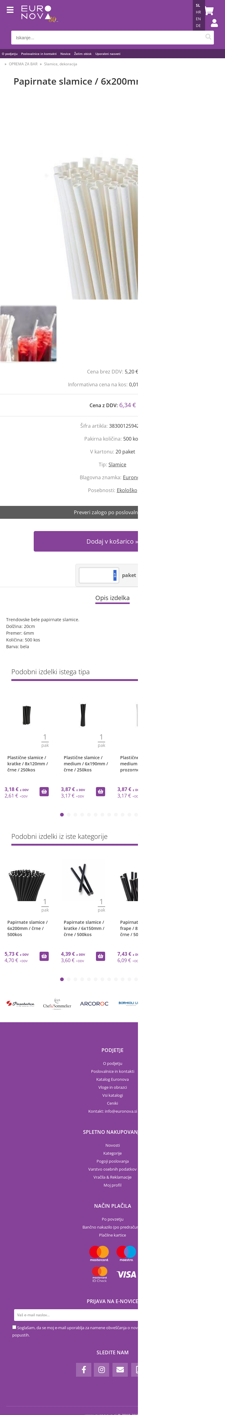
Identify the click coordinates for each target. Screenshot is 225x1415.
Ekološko (127, 490)
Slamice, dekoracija (60, 64)
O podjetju (9, 54)
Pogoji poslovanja (113, 1161)
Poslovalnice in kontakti (39, 54)
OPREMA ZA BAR (23, 64)
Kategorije (112, 1153)
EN (198, 18)
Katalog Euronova (112, 1079)
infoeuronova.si (121, 1111)
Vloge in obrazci (112, 1087)
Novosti (112, 1145)
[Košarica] (207, 10)
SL (198, 5)
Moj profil (112, 1185)
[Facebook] (83, 1370)
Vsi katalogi (112, 1095)
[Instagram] (101, 1370)
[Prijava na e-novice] (207, 1315)
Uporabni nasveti (107, 54)
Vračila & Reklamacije (112, 1177)
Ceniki (112, 1103)
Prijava (211, 29)
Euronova (134, 477)
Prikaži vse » (202, 673)
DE (198, 25)
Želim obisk (83, 54)
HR (198, 12)
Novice (65, 54)
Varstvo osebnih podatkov (112, 1169)
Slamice (117, 464)
